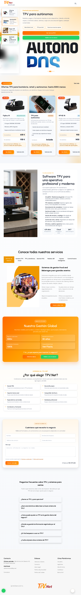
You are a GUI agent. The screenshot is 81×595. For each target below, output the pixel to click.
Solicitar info (20, 152)
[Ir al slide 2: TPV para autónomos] (10, 22)
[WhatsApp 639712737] (51, 38)
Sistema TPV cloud (19, 259)
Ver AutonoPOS (51, 33)
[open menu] (75, 3)
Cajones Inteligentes (61, 259)
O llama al (69, 463)
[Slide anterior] (23, 40)
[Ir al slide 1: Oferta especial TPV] (9, 13)
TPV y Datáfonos (30, 258)
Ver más (76, 83)
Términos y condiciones (26, 459)
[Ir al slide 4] (53, 71)
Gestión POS (40, 258)
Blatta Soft (61, 572)
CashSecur (60, 569)
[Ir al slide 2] (50, 71)
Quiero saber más (58, 305)
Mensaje (7, 444)
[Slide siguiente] (78, 40)
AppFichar (60, 564)
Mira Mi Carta (61, 567)
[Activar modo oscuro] (73, 591)
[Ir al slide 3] (52, 71)
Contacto (37, 564)
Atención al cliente (39, 561)
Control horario (72, 258)
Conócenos (7, 572)
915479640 (7, 566)
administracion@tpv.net (10, 568)
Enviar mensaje (12, 463)
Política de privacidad (40, 569)
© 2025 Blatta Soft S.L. (17, 586)
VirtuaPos (60, 561)
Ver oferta (8, 152)
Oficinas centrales (9, 561)
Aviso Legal (38, 567)
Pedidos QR (51, 258)
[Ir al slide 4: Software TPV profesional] (9, 40)
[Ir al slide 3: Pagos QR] (9, 30)
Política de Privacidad (38, 459)
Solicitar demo (31, 356)
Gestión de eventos (9, 259)
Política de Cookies (40, 572)
